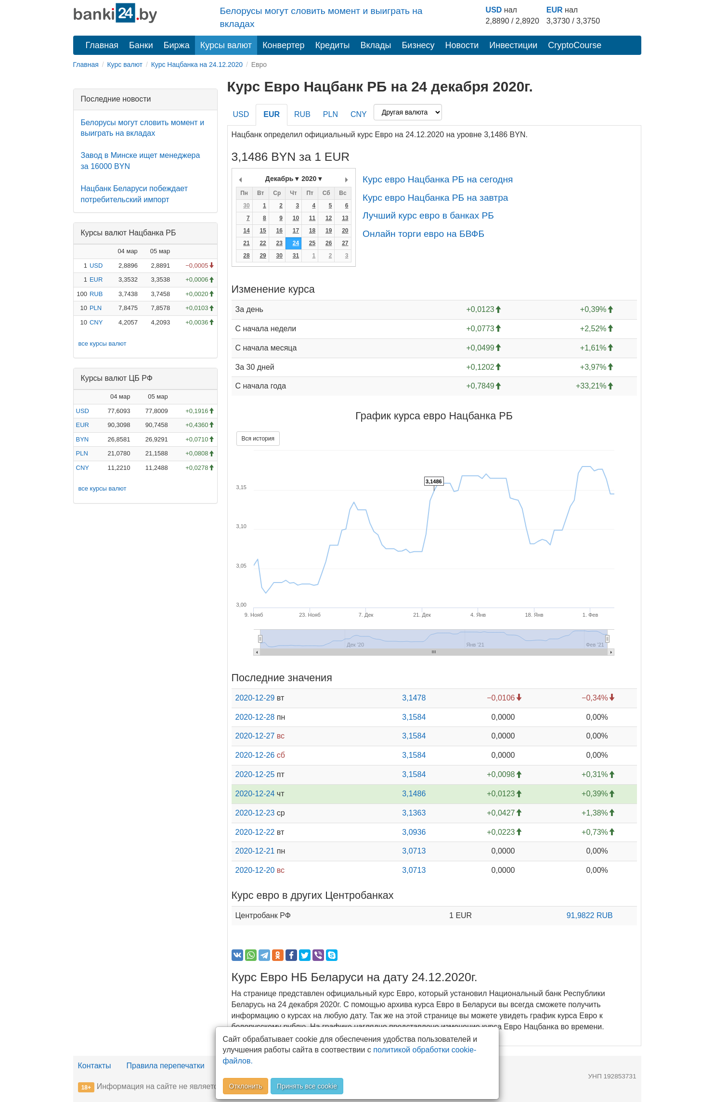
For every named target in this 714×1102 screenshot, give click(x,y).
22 (263, 243)
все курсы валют (102, 343)
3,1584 (414, 717)
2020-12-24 (255, 794)
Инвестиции (513, 45)
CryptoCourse (574, 45)
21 (246, 243)
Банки (141, 45)
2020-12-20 (255, 870)
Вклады (375, 45)
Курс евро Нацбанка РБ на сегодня (438, 179)
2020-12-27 (255, 736)
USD (494, 10)
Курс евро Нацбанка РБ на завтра (435, 198)
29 (263, 255)
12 (328, 218)
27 (345, 243)
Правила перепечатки (166, 1066)
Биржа (177, 45)
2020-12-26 (255, 755)
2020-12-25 (255, 774)
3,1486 (414, 794)
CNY (96, 322)
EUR (554, 10)
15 (263, 230)
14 (246, 230)
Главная (102, 45)
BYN (82, 439)
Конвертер (283, 45)
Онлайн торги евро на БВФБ (423, 234)
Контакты (94, 1066)
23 (279, 243)
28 (246, 255)
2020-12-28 (255, 717)
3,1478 (414, 698)
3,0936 (414, 832)
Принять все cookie (307, 1086)
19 (328, 230)
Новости (462, 45)
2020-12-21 (255, 851)
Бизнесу (418, 45)
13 (345, 218)
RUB (96, 294)
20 (345, 230)
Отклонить (245, 1086)
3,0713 (414, 851)
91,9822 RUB (590, 915)
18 (312, 230)
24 (296, 243)
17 (296, 230)
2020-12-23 (255, 813)
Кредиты (332, 45)
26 (328, 243)
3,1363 (414, 813)
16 (279, 230)
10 (296, 218)
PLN (96, 307)
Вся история (258, 438)
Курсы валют (226, 45)
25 (312, 243)
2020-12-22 (255, 832)
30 (246, 205)
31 (296, 255)
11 (312, 218)
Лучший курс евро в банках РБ (428, 215)
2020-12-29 (255, 698)
